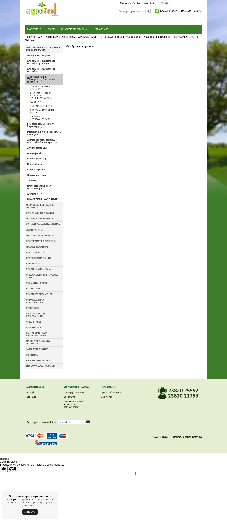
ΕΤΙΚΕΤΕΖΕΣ (32, 308)
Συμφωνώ (30, 511)
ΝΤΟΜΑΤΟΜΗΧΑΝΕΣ (36, 283)
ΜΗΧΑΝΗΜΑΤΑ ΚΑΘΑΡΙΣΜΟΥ (41, 235)
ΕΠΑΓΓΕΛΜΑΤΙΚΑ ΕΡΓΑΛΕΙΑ (41, 241)
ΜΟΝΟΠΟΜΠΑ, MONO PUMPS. (43, 199)
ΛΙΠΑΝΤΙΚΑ (32, 355)
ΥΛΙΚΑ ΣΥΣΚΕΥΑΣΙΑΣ (37, 349)
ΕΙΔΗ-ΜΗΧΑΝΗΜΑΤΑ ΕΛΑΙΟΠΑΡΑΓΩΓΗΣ (36, 334)
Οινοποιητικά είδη (36, 158)
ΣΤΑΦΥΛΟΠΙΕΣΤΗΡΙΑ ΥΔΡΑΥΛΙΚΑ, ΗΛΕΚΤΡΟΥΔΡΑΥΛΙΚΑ (41, 95)
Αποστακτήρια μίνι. (37, 148)
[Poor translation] (13, 469)
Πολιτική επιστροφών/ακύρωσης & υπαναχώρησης (74, 404)
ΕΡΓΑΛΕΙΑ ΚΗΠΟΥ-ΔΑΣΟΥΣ (40, 213)
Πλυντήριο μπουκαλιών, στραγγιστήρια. (39, 187)
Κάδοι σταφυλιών (36, 169)
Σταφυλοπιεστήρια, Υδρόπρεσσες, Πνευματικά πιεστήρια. (135, 36)
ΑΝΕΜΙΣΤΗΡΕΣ (33, 322)
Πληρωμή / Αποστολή (74, 392)
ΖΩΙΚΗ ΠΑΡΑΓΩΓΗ (35, 230)
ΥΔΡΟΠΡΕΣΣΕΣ (38, 102)
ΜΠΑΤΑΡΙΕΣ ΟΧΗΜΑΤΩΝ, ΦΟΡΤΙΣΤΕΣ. (39, 342)
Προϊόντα (32, 28)
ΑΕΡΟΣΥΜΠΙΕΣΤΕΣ (36, 252)
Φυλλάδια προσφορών (74, 28)
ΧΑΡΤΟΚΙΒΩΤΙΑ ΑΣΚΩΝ (38, 258)
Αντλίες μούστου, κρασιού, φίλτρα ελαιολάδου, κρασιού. (42, 141)
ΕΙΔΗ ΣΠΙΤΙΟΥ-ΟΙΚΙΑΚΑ (38, 360)
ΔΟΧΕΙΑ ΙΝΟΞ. (33, 288)
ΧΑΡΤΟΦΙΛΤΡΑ (34, 194)
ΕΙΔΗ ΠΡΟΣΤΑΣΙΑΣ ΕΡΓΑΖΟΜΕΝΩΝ (35, 314)
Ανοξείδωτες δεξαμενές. (39, 55)
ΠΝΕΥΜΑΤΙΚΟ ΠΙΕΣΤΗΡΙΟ (43, 106)
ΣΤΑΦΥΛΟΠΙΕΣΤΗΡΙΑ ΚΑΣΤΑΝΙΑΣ (40, 87)
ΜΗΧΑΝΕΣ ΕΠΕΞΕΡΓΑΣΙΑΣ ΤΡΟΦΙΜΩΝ (40, 206)
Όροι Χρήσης (107, 397)
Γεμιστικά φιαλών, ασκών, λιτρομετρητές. (40, 125)
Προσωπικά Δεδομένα (111, 392)
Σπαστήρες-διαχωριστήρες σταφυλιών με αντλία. (41, 62)
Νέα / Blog (31, 397)
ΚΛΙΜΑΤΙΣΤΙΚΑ (33, 327)
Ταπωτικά (32, 180)
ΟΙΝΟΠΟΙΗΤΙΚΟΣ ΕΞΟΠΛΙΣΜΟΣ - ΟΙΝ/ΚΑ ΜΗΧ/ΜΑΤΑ (69, 36)
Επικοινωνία (101, 28)
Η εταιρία (30, 392)
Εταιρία (50, 28)
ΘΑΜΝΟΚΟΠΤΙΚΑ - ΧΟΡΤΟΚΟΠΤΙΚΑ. (35, 301)
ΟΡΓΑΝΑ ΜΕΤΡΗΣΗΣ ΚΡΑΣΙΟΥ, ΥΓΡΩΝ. (42, 276)
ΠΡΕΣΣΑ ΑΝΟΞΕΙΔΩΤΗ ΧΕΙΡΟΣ (42, 111)
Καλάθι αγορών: (180, 10)
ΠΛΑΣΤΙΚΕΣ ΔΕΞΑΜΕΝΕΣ (39, 294)
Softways (197, 436)
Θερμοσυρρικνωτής (37, 175)
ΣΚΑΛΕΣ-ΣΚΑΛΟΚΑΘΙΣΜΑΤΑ (41, 366)
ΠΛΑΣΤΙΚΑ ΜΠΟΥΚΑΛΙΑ (38, 269)
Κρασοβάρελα (34, 164)
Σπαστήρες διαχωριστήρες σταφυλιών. (41, 70)
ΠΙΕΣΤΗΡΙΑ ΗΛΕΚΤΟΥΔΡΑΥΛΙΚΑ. (40, 118)
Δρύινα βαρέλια (35, 153)
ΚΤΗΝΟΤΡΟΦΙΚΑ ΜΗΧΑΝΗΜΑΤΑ (43, 224)
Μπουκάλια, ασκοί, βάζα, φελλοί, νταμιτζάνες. (44, 133)
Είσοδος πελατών (130, 3)
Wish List (149, 3)
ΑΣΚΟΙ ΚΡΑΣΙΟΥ (34, 263)
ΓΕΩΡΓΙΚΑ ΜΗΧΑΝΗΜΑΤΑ (39, 218)
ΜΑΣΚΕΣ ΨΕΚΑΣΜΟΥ (37, 247)
